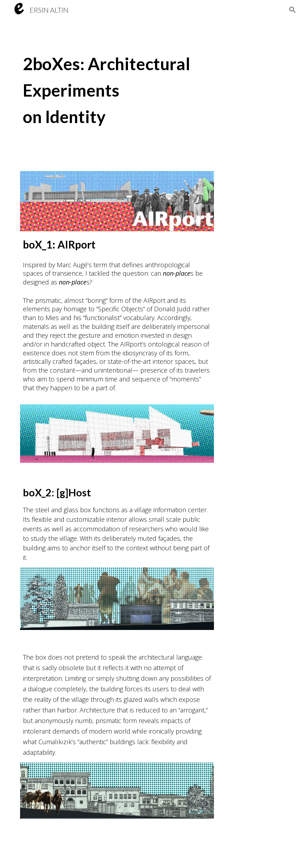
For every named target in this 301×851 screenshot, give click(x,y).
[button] (292, 9)
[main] (150, 91)
